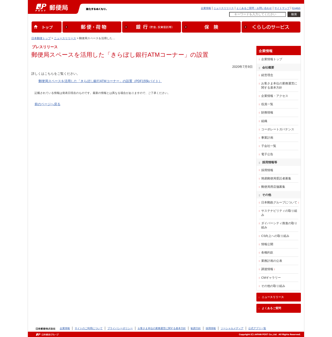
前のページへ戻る (47, 104)
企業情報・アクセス (274, 96)
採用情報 (267, 170)
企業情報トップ (271, 59)
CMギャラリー (271, 277)
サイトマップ (282, 8)
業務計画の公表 (271, 260)
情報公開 (267, 244)
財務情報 (267, 112)
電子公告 (267, 154)
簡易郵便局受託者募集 (276, 178)
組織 (264, 121)
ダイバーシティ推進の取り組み (279, 225)
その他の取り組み (273, 286)
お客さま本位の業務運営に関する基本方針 (279, 85)
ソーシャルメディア (232, 328)
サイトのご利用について (89, 328)
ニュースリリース (223, 8)
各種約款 (267, 252)
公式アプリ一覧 (257, 328)
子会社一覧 (268, 146)
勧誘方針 (196, 328)
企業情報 (206, 8)
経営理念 (267, 75)
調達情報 (267, 269)
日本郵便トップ (41, 38)
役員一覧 (267, 104)
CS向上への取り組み (275, 236)
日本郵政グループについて (279, 202)
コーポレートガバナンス (277, 129)
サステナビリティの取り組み (279, 213)
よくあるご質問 (271, 308)
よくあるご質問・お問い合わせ (254, 8)
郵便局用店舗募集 (273, 186)
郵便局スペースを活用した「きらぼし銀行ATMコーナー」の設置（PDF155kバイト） (100, 81)
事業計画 (267, 137)
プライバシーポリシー (120, 328)
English (296, 8)
